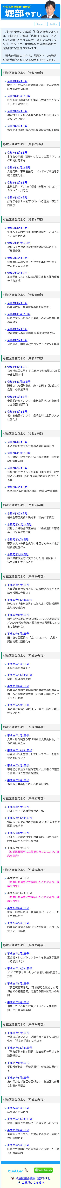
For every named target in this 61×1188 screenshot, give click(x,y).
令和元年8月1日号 (18, 539)
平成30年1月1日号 (18, 664)
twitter (53, 24)
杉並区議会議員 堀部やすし (33, 1178)
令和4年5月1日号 (17, 340)
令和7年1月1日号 (17, 152)
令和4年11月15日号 (18, 314)
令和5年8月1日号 (17, 257)
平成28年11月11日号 (19, 750)
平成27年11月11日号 (19, 817)
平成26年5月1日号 (18, 923)
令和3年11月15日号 (18, 381)
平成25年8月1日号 (18, 983)
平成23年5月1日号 (18, 1145)
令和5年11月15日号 (18, 242)
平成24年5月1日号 (18, 1077)
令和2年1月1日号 (17, 513)
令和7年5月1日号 (17, 126)
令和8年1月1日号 (17, 81)
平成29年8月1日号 (18, 686)
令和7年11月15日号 (18, 96)
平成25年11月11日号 (19, 968)
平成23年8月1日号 (18, 1130)
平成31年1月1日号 (18, 584)
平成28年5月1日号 (18, 780)
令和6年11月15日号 (18, 167)
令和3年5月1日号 (17, 411)
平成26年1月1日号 (18, 953)
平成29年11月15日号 (19, 675)
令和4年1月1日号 (17, 366)
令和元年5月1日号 (18, 554)
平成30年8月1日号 (18, 614)
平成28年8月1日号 (18, 765)
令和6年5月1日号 (17, 197)
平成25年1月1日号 (18, 1032)
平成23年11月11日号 (19, 1119)
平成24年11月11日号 (19, 1047)
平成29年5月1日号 (18, 704)
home (40, 24)
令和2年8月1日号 (17, 468)
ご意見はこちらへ (32, 1182)
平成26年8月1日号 (18, 908)
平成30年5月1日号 (18, 633)
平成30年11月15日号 (19, 599)
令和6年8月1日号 (17, 182)
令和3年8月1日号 (17, 396)
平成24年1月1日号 (18, 1108)
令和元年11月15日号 (19, 524)
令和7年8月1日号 (17, 111)
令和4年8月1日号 (17, 329)
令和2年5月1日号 (17, 486)
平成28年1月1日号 (18, 806)
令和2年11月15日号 (18, 453)
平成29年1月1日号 (18, 735)
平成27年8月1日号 (18, 832)
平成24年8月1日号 (18, 1062)
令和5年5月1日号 (17, 272)
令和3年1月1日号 (17, 442)
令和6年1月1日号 (17, 227)
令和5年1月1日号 (17, 303)
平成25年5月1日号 (18, 1002)
